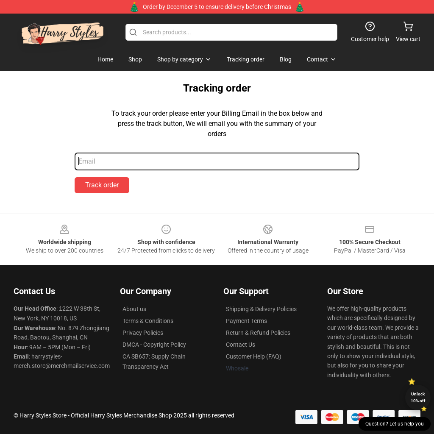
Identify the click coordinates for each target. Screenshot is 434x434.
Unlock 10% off (418, 397)
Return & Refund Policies (258, 332)
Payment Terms (246, 320)
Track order (102, 185)
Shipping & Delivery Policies (261, 309)
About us (134, 309)
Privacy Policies (142, 332)
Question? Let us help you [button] (394, 424)
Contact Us (240, 344)
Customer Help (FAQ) (253, 356)
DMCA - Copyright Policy (154, 344)
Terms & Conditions (147, 320)
